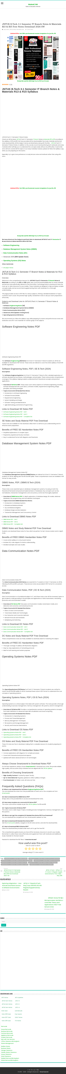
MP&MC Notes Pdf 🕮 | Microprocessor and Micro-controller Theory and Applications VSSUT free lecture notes (54, 902)
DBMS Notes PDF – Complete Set (13, 524)
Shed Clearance (6, 1056)
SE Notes (14, 385)
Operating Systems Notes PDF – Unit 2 (14, 735)
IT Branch (36, 139)
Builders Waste (5, 1046)
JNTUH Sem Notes (6, 1001)
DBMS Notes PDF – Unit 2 (10, 522)
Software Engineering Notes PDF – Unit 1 (15, 412)
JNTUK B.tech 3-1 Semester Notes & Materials (41, 864)
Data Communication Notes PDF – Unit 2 (15, 629)
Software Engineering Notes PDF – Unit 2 (15, 414)
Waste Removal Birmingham (9, 1060)
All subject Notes (8, 268)
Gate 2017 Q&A (6, 1017)
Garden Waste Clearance (8, 1052)
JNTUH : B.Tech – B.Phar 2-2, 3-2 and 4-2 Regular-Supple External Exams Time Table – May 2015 (53, 872)
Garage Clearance (6, 1050)
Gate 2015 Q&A (6, 1021)
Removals (4, 1026)
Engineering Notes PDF (35, 789)
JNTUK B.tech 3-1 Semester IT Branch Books (16, 858)
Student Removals (6, 1037)
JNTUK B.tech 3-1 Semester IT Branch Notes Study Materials (17, 860)
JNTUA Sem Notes (6, 1004)
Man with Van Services (8, 1039)
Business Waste (5, 1048)
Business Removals (6, 1031)
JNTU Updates (19, 997)
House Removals (6, 1029)
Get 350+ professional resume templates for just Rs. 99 (38, 33)
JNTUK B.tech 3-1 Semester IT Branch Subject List (14, 862)
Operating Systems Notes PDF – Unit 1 (14, 732)
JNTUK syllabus (47, 768)
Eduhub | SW (33, 4)
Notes (14, 29)
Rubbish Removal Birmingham (10, 1058)
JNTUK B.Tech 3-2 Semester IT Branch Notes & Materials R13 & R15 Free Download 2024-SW (12, 872)
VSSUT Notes (18, 1017)
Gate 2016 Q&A (6, 1014)
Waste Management (7, 1043)
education (6, 29)
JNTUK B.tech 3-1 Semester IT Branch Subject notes (15, 864)
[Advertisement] (33, 14)
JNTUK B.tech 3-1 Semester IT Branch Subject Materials (43, 862)
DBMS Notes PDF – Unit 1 (10, 519)
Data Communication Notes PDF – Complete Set (18, 632)
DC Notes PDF (16, 604)
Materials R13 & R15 (49, 139)
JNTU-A (17, 1007)
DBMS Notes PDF (17, 496)
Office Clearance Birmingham (10, 1041)
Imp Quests (18, 1014)
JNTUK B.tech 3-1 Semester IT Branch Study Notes (46, 860)
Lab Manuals (18, 1011)
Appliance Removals (7, 1035)
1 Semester (55, 239)
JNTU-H (17, 1001)
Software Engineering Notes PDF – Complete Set (17, 416)
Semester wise (20, 29)
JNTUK (11, 29)
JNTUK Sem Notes (6, 1007)
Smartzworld (30, 766)
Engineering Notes (16, 305)
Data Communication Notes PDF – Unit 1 (15, 627)
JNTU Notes (4, 997)
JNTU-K (17, 1004)
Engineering (15, 361)
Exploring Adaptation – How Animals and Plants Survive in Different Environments (11, 885)
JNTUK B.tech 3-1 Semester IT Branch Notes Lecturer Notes (44, 858)
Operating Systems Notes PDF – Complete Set (17, 737)
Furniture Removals (7, 1033)
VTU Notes (18, 1021)
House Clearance (6, 1054)
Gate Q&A (4, 1011)
